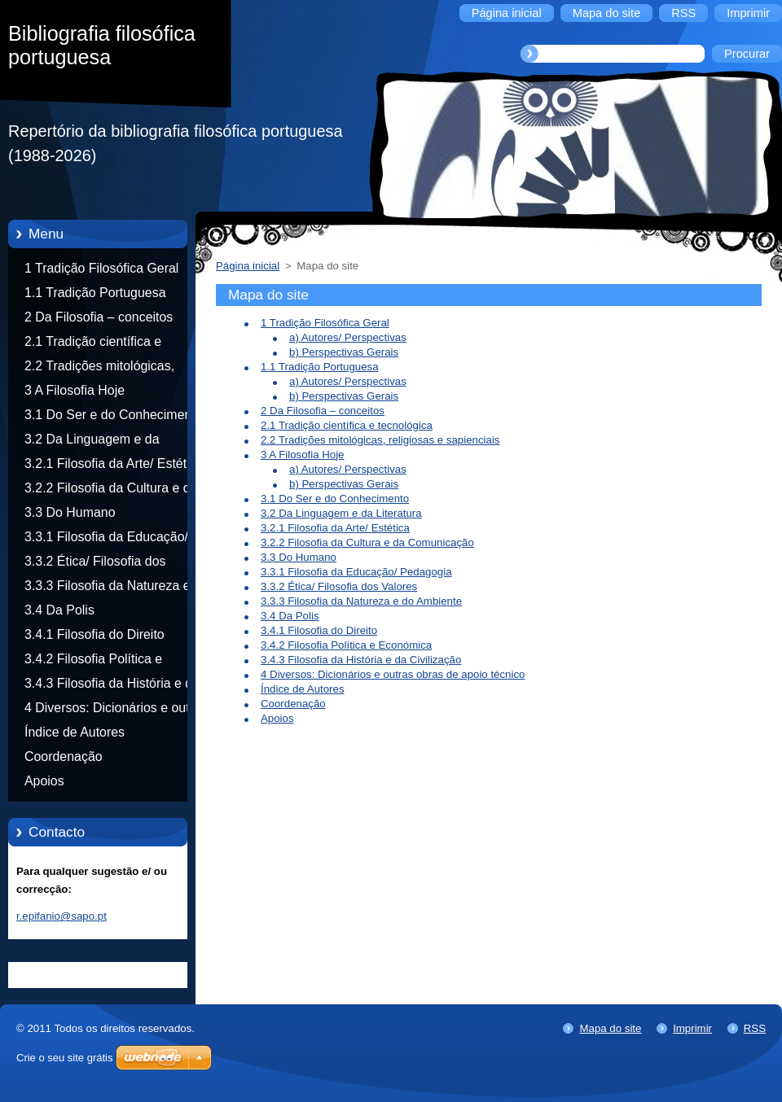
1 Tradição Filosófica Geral (101, 268)
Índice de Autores (74, 732)
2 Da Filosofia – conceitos (98, 317)
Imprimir (692, 1028)
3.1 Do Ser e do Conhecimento (113, 415)
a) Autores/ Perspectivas (347, 337)
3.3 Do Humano (70, 512)
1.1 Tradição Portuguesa (94, 293)
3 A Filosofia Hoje (74, 390)
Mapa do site (610, 1028)
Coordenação (63, 756)
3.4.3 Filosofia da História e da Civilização (112, 686)
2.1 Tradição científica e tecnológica (92, 344)
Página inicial (247, 266)
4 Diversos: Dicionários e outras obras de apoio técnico (116, 710)
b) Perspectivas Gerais (343, 352)
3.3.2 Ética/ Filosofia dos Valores (94, 564)
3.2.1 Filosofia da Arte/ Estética (114, 463)
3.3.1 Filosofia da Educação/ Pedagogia (106, 539)
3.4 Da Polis (59, 610)
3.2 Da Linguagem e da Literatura (92, 442)
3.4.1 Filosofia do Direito (94, 634)
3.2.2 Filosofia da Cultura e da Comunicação (110, 491)
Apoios (44, 781)
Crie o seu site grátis (64, 1058)
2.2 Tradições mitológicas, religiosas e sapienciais (99, 368)
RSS (755, 1028)
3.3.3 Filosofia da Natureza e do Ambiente (116, 588)
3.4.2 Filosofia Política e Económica (93, 661)
